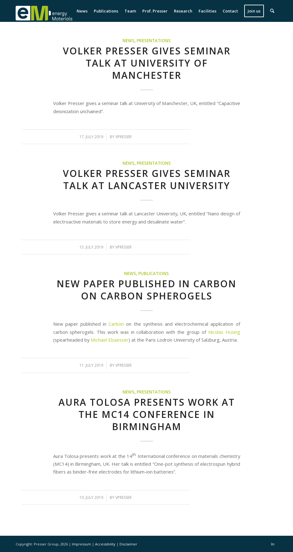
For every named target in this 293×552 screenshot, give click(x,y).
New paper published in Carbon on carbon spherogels (146, 289)
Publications (153, 273)
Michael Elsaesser (110, 340)
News (128, 40)
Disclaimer (128, 544)
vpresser (123, 136)
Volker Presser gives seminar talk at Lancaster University (146, 179)
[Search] (272, 11)
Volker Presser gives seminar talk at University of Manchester (146, 63)
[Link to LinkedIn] (272, 544)
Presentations (154, 40)
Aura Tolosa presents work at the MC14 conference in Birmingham (146, 414)
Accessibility (105, 544)
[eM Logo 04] (44, 11)
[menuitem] (82, 11)
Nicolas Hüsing (224, 332)
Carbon (116, 324)
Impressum (82, 544)
